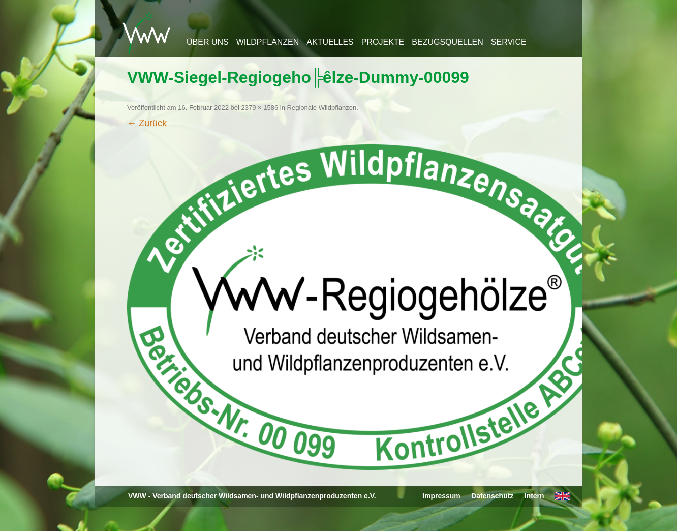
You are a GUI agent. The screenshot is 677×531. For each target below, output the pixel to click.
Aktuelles (329, 42)
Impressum (441, 496)
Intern (534, 496)
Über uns (208, 42)
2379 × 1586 (260, 107)
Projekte (382, 42)
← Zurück (147, 123)
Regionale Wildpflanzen (322, 107)
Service (509, 42)
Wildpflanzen (267, 42)
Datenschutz (492, 496)
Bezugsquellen (447, 42)
